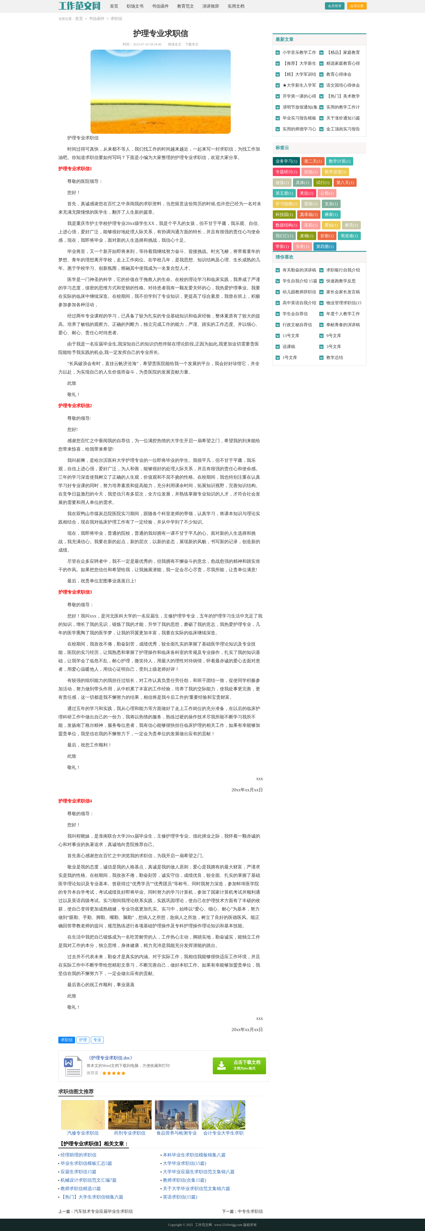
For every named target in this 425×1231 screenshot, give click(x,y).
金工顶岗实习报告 (343, 129)
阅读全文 (174, 44)
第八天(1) (345, 182)
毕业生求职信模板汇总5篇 (86, 1163)
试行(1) (323, 182)
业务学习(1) (286, 161)
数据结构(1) (286, 225)
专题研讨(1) (286, 172)
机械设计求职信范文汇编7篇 (89, 1180)
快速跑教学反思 (341, 281)
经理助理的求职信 (78, 1154)
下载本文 (191, 44)
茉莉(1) (311, 225)
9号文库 (333, 335)
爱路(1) (311, 204)
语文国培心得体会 (343, 85)
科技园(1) (284, 214)
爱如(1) (331, 225)
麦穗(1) (307, 236)
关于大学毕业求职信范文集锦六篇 (196, 1188)
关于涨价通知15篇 (343, 118)
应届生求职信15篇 (78, 1171)
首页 (114, 6)
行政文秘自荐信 (297, 324)
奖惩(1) (307, 193)
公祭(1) (327, 193)
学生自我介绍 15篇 (300, 281)
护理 (83, 1040)
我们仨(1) (284, 236)
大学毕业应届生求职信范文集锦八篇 (199, 1171)
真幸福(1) (309, 214)
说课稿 (289, 346)
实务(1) (302, 246)
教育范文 (185, 6)
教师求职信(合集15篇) (184, 1180)
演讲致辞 (210, 6)
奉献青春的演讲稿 (343, 324)
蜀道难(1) (350, 236)
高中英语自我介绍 (299, 303)
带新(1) (282, 246)
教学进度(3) (336, 172)
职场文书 (135, 6)
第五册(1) (284, 193)
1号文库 (290, 357)
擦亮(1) (352, 225)
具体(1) (302, 182)
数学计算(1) (340, 161)
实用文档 (236, 6)
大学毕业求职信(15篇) (184, 1163)
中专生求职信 (250, 1211)
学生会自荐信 (295, 314)
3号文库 (333, 346)
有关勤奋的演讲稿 (299, 270)
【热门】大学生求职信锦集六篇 (92, 1197)
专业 (97, 1040)
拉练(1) (311, 172)
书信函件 (160, 6)
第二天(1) (313, 161)
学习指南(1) (286, 204)
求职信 (116, 19)
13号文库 (291, 335)
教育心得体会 (339, 74)
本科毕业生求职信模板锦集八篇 (194, 1154)
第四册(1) (325, 246)
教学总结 (334, 357)
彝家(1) (331, 214)
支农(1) (331, 204)
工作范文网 (203, 1225)
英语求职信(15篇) (180, 1197)
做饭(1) (282, 182)
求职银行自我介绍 (343, 270)
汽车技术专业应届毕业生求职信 (103, 1211)
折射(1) (327, 236)
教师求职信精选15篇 (81, 1188)
